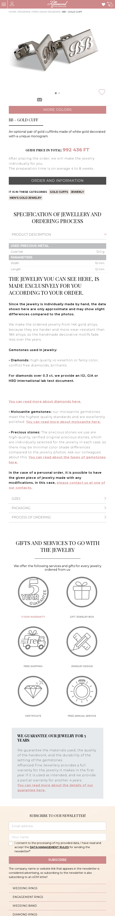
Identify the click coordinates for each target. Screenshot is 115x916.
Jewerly (77, 192)
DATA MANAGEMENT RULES (49, 847)
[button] (56, 93)
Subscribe (57, 860)
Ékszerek (24, 11)
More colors (57, 110)
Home (12, 11)
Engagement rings (28, 897)
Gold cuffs (59, 192)
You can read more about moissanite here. (63, 422)
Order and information (57, 181)
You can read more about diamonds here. (45, 401)
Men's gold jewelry (25, 197)
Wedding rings (25, 888)
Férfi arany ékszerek (46, 11)
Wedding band (25, 905)
